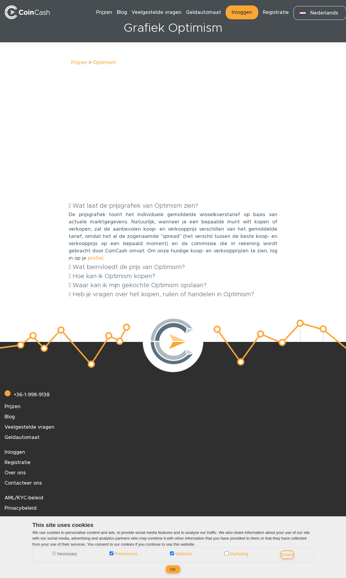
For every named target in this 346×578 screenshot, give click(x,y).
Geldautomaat (203, 12)
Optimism (104, 62)
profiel (95, 258)
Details (287, 554)
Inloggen (242, 12)
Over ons (15, 472)
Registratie (276, 12)
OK (173, 569)
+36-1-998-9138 (27, 394)
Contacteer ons (23, 483)
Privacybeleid (21, 508)
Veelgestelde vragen (156, 12)
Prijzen (104, 12)
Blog (122, 12)
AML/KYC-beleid (24, 497)
